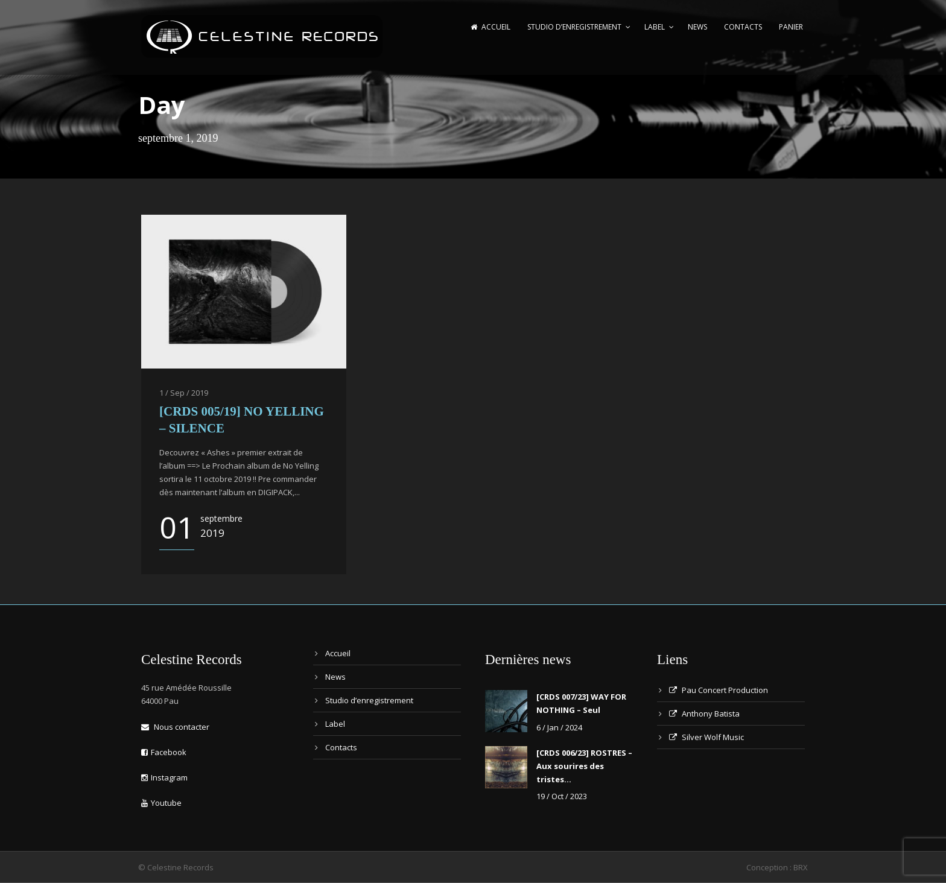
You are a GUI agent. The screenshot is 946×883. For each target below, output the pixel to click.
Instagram (164, 777)
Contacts (743, 27)
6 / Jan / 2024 (559, 727)
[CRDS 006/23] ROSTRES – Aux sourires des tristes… (584, 766)
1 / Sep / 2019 (183, 392)
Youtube (161, 802)
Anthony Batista (704, 713)
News (697, 27)
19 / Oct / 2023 (561, 796)
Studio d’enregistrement (574, 27)
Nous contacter (175, 726)
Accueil (490, 27)
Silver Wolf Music (706, 737)
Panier (791, 27)
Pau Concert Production (718, 690)
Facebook (163, 752)
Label (654, 27)
